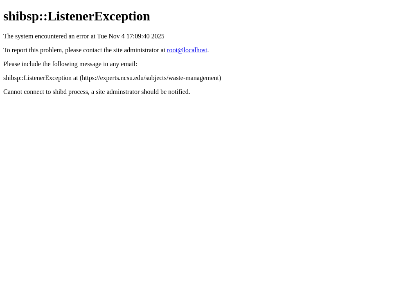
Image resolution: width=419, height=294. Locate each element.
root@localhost (187, 50)
